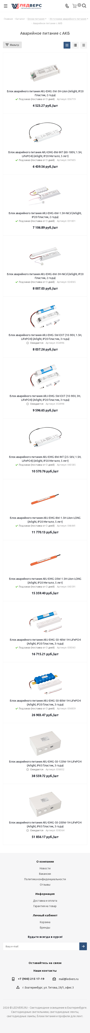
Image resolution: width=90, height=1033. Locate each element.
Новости (45, 868)
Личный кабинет (45, 915)
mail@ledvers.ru (69, 979)
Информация (45, 893)
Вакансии (45, 873)
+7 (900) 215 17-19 (31, 978)
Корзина (45, 922)
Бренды (45, 927)
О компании (45, 861)
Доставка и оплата (45, 900)
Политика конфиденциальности (45, 879)
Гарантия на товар (45, 906)
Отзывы (45, 884)
